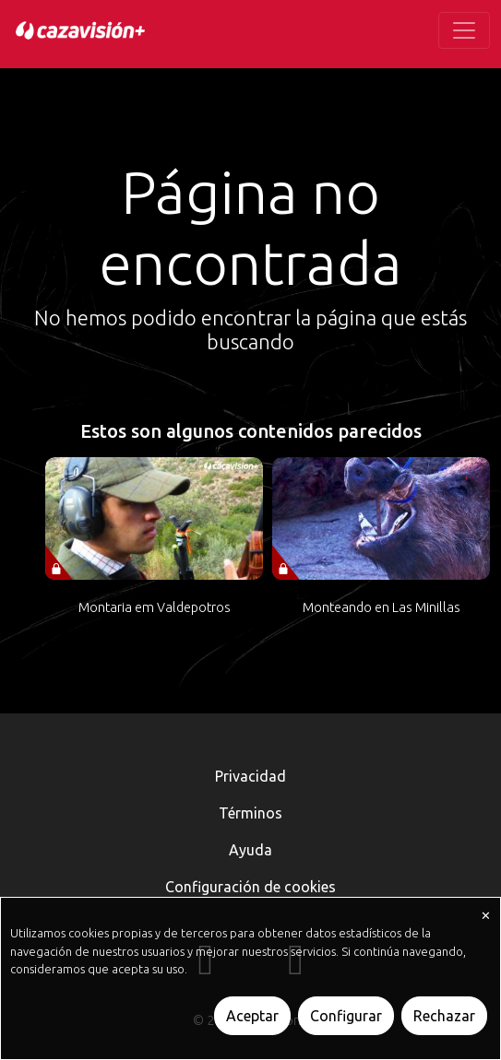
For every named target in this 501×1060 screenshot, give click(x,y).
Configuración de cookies (250, 886)
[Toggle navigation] (464, 30)
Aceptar (252, 1015)
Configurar (346, 1015)
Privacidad (250, 776)
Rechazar (444, 1015)
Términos (250, 813)
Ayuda (250, 850)
